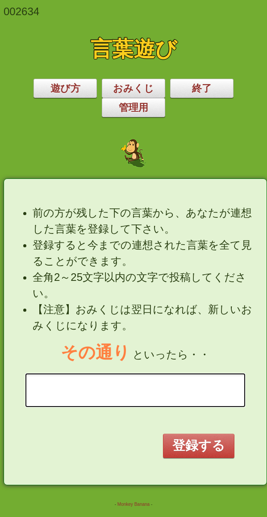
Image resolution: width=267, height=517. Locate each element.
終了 (202, 88)
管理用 (133, 107)
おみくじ (133, 88)
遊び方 (65, 88)
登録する (198, 445)
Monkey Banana (133, 504)
